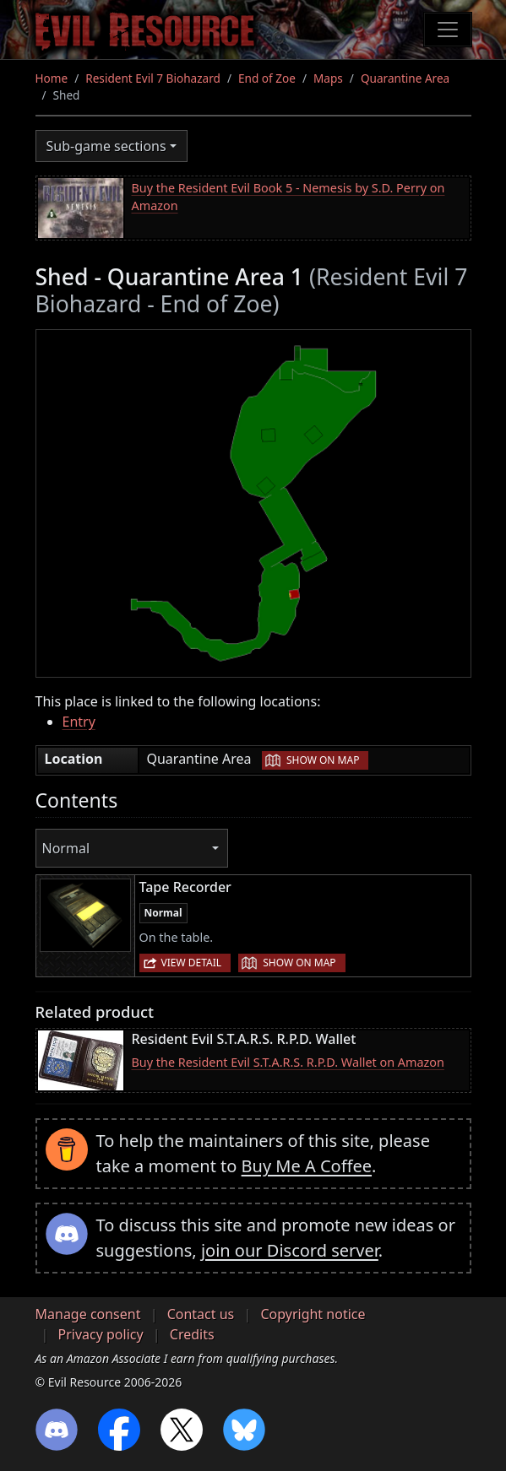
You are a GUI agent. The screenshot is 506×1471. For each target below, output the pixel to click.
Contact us (201, 1314)
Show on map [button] (322, 760)
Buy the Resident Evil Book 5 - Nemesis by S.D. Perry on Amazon (288, 197)
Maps (328, 78)
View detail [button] (191, 962)
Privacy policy (101, 1334)
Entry (79, 721)
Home (51, 78)
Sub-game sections (106, 146)
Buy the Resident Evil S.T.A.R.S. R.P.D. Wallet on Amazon (288, 1062)
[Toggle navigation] (447, 29)
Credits (192, 1334)
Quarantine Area (405, 78)
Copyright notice (312, 1314)
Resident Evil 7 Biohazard (152, 78)
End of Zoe (267, 78)
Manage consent (88, 1314)
